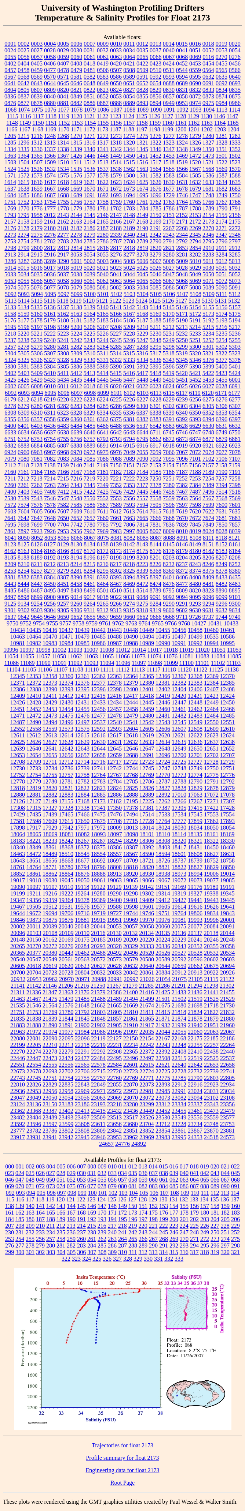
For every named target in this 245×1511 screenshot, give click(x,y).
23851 (130, 1130)
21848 (98, 1019)
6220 (63, 399)
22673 (17, 1071)
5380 (10, 366)
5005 (129, 261)
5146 (182, 307)
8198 (116, 557)
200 (173, 1219)
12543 (163, 722)
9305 (63, 610)
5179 (50, 320)
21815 (163, 1012)
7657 (89, 518)
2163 (76, 221)
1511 (76, 162)
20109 (66, 933)
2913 (10, 254)
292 (173, 1245)
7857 (235, 524)
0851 (89, 96)
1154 (90, 123)
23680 (130, 1124)
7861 (10, 531)
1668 (63, 189)
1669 (76, 189)
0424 (169, 63)
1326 (195, 142)
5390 (116, 366)
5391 (129, 366)
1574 (50, 175)
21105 (195, 979)
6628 (182, 426)
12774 (195, 775)
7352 (116, 485)
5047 (169, 274)
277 (19, 1245)
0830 (169, 90)
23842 (114, 1130)
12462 (195, 709)
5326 (37, 360)
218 (122, 1226)
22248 (179, 1045)
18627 (211, 854)
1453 (169, 156)
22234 (130, 1045)
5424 (235, 373)
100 (92, 1193)
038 (163, 1173)
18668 (66, 860)
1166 (11, 129)
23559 (211, 1117)
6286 (116, 406)
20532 (211, 953)
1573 (37, 175)
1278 (182, 136)
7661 (116, 518)
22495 (114, 1058)
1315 (76, 142)
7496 (208, 492)
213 (71, 1226)
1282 (235, 136)
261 (91, 1239)
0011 (129, 44)
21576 (66, 1005)
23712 (163, 1124)
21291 (178, 986)
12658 (98, 755)
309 (112, 1252)
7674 (208, 518)
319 (215, 1252)
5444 (89, 380)
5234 (208, 333)
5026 (155, 268)
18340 (17, 847)
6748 (208, 432)
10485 (98, 636)
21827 (211, 1012)
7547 (63, 498)
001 (19, 1166)
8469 (129, 584)
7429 (129, 492)
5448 (142, 380)
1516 (142, 162)
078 (102, 1186)
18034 (195, 827)
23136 (33, 1104)
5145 (169, 307)
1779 (76, 208)
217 (112, 1226)
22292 (98, 1051)
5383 (37, 366)
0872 (195, 96)
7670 (182, 518)
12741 (98, 768)
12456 (98, 709)
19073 (195, 880)
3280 (169, 254)
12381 (163, 683)
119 (50, 1199)
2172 (195, 221)
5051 (221, 274)
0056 (23, 57)
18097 (114, 834)
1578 (103, 175)
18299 (130, 841)
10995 (227, 643)
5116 (49, 301)
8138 (103, 544)
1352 (235, 149)
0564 (208, 70)
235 (60, 1232)
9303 (37, 610)
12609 (211, 729)
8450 (50, 584)
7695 (10, 524)
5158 (10, 314)
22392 (163, 1051)
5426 (23, 380)
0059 (63, 57)
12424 (227, 696)
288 (132, 1245)
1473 (208, 156)
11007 (91, 650)
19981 (179, 920)
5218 (10, 333)
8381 (10, 577)
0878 (37, 103)
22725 (163, 1071)
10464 (33, 636)
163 (30, 1212)
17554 (227, 814)
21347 (50, 992)
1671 (103, 189)
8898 (23, 597)
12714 (82, 762)
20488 (98, 953)
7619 (182, 511)
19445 (227, 900)
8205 (195, 557)
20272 (50, 946)
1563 (142, 169)
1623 (116, 182)
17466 (82, 814)
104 (133, 1193)
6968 (63, 452)
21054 (163, 979)
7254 (208, 478)
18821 (163, 867)
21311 (17, 992)
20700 (17, 972)
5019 (76, 268)
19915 (98, 920)
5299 (182, 347)
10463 (17, 636)
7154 (168, 465)
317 (194, 1252)
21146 (50, 986)
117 (30, 1199)
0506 (103, 70)
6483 (63, 426)
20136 (178, 933)
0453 (195, 63)
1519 (182, 162)
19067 (163, 880)
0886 (89, 103)
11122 (200, 669)
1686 (37, 195)
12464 (211, 709)
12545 (179, 722)
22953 (33, 1091)
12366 (163, 676)
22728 (179, 1071)
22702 (66, 1071)
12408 (227, 689)
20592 (179, 959)
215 (91, 1226)
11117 (153, 669)
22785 (179, 1078)
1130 (206, 116)
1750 (235, 195)
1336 (37, 149)
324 (86, 1259)
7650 (63, 518)
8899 (37, 597)
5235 (221, 333)
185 (19, 1219)
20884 (163, 972)
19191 (227, 887)
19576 (82, 907)
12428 (33, 702)
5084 (142, 287)
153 (163, 1206)
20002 (17, 926)
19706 (66, 913)
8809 (182, 590)
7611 (102, 511)
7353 (129, 485)
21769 (50, 1012)
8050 (24, 538)
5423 (221, 373)
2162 (63, 221)
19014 (227, 874)
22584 (114, 1065)
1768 (235, 202)
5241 (63, 340)
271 (194, 1239)
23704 (146, 1124)
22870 (130, 1084)
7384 (195, 485)
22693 (50, 1071)
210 (40, 1226)
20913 (195, 972)
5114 (23, 301)
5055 (23, 281)
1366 (50, 156)
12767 (114, 775)
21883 (17, 1025)
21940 (195, 1025)
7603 (10, 511)
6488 (116, 426)
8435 (235, 577)
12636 (195, 742)
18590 (146, 854)
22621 (163, 1065)
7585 (76, 505)
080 (122, 1186)
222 (163, 1226)
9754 (39, 623)
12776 (227, 775)
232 (30, 1232)
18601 (179, 854)
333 (179, 1259)
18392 (146, 847)
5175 (235, 314)
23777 (17, 1130)
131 (173, 1199)
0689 (182, 83)
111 (205, 1193)
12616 (98, 735)
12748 (179, 768)
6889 (89, 445)
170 (102, 1212)
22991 (179, 1091)
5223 (63, 333)
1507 (37, 162)
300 (19, 1252)
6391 (169, 419)
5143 (142, 307)
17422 (211, 808)
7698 (23, 524)
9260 (76, 604)
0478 (63, 70)
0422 (142, 63)
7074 (208, 452)
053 (81, 1180)
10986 (98, 643)
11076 (170, 656)
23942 (66, 1137)
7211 (10, 478)
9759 (92, 623)
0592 (155, 77)
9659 (116, 617)
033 (112, 1173)
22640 (179, 1065)
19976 (163, 920)
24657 (106, 1144)
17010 (179, 795)
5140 (103, 307)
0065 (142, 57)
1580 (129, 175)
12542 (146, 722)
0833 (208, 90)
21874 (179, 1019)
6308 (10, 412)
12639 (17, 748)
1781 (103, 208)
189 (60, 1219)
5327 (50, 360)
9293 (195, 604)
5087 (182, 287)
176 (163, 1212)
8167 (76, 551)
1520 (195, 162)
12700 (179, 755)
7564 (195, 498)
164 (40, 1212)
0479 (76, 70)
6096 (63, 393)
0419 (103, 63)
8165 (50, 551)
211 (50, 1226)
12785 (130, 781)
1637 (10, 189)
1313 (50, 142)
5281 (63, 347)
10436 (50, 630)
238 (91, 1232)
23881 (227, 1130)
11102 (218, 663)
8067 (90, 538)
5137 (63, 307)
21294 (194, 986)
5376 (208, 360)
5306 (37, 353)
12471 (17, 716)
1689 (76, 195)
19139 (130, 887)
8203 (169, 557)
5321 (208, 353)
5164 (89, 314)
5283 (89, 347)
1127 (167, 116)
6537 (142, 426)
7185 (155, 472)
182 (225, 1212)
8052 (37, 538)
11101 (202, 663)
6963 (37, 452)
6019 (103, 386)
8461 (89, 584)
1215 (23, 136)
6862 (155, 439)
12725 (179, 762)
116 (20, 1199)
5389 (103, 366)
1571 (10, 175)
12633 (146, 742)
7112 (10, 465)
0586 (116, 77)
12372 (33, 683)
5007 (155, 261)
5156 (221, 307)
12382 (179, 683)
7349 (103, 485)
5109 (209, 294)
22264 (227, 1045)
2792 (182, 241)
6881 (235, 439)
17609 (50, 821)
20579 (130, 959)
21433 (179, 992)
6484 (76, 426)
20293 (98, 946)
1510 (63, 162)
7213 (37, 478)
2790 (155, 241)
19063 (114, 880)
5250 (182, 340)
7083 (63, 459)
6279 (23, 406)
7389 (208, 485)
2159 (37, 221)
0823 (103, 90)
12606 (163, 729)
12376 (82, 683)
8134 (89, 544)
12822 (82, 788)
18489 (50, 854)
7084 (76, 459)
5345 (182, 360)
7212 (23, 478)
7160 (10, 472)
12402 (163, 689)
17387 (163, 808)
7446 (155, 492)
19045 (66, 880)
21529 (227, 999)
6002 (10, 386)
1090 (156, 109)
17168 (82, 801)
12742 (114, 768)
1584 (182, 175)
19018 (33, 880)
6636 (37, 432)
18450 (211, 847)
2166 (116, 221)
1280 (208, 136)
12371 (17, 683)
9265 (103, 604)
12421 (195, 696)
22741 (227, 1071)
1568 (208, 169)
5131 (221, 301)
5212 (169, 327)
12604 (130, 729)
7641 (10, 518)
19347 (17, 900)
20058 (146, 926)
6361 (89, 419)
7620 (195, 511)
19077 (211, 880)
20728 (66, 972)
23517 (130, 1117)
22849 (98, 1084)
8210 (23, 564)
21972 (33, 1032)
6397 (235, 419)
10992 (195, 643)
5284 (103, 347)
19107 (50, 887)
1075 (37, 109)
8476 (169, 584)
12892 (163, 795)
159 (225, 1206)
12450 (227, 702)
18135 (194, 834)
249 (204, 1232)
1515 (129, 162)
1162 (194, 123)
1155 (103, 123)
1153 (77, 123)
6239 (182, 399)
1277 (169, 136)
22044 (163, 1032)
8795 (169, 590)
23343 (211, 1104)
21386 (114, 992)
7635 (235, 511)
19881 (82, 920)
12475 (66, 716)
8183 (221, 551)
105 (143, 1193)
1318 (116, 142)
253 (9, 1239)
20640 (146, 966)
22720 (114, 1071)
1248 (50, 136)
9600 (169, 610)
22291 (82, 1051)
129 (153, 1199)
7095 (169, 459)
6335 (116, 412)
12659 (114, 755)
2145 (89, 215)
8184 (235, 551)
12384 (211, 683)
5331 (103, 360)
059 (143, 1180)
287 (122, 1245)
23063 (98, 1098)
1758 (103, 202)
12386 (17, 689)
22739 (211, 1071)
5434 (63, 380)
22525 (211, 1058)
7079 (10, 459)
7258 (235, 478)
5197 (37, 327)
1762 (155, 202)
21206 (65, 986)
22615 (146, 1065)
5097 (63, 294)
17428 (227, 808)
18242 (66, 841)
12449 (211, 702)
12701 (195, 755)
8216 (103, 564)
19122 (98, 887)
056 (112, 1180)
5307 (50, 353)
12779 (33, 781)
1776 (37, 208)
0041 (182, 50)
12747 (163, 768)
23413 (82, 1111)
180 (204, 1212)
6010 (50, 386)
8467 (116, 584)
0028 (50, 50)
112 (215, 1193)
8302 (116, 571)
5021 (103, 268)
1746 (182, 195)
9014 (76, 597)
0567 (10, 77)
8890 (221, 590)
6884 (37, 445)
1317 (103, 142)
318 (204, 1252)
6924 (10, 452)
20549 (50, 959)
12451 (17, 709)
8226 (155, 564)
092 (10, 1193)
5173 (208, 314)
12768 (130, 775)
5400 (221, 366)
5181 (76, 320)
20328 (114, 946)
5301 (208, 347)
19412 (163, 900)
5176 (10, 320)
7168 (89, 472)
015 (163, 1166)
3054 (89, 254)
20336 (163, 946)
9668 (169, 617)
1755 (63, 202)
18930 (146, 874)
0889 (129, 103)
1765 (195, 202)
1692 (103, 195)
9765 (158, 623)
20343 (179, 946)
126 (122, 1199)
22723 (130, 1071)
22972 (114, 1091)
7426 (116, 492)
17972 (98, 827)
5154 (195, 307)
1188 (128, 129)
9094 (182, 597)
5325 (23, 360)
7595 (155, 505)
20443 (66, 953)
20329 (130, 946)
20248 (227, 939)
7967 (89, 531)
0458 (23, 70)
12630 (98, 742)
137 (235, 1199)
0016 (195, 44)
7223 (142, 478)
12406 (195, 689)
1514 (116, 162)
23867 (195, 1130)
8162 (10, 551)
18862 (50, 874)
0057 (37, 57)
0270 (221, 57)
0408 (76, 63)
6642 (116, 432)
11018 (170, 650)
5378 (235, 360)
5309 (76, 353)
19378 (82, 900)
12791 (211, 781)
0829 (155, 90)
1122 (102, 116)
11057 (43, 656)
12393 (66, 689)
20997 (131, 979)
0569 (37, 77)
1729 (169, 195)
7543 (37, 498)
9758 (78, 623)
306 (81, 1252)
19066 (146, 880)
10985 (82, 643)
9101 (235, 597)
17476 (114, 814)
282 (71, 1245)
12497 (82, 722)
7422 (89, 492)
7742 (76, 524)
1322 (155, 142)
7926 (50, 531)
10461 (227, 630)
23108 (227, 1098)
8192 (50, 557)
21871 (163, 1019)
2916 (50, 254)
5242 (76, 340)
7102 (208, 459)
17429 (17, 814)
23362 (17, 1111)
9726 (195, 617)
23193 (98, 1104)
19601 (146, 907)
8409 (208, 577)
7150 (115, 465)
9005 (63, 597)
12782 (82, 781)
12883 (66, 795)
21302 (227, 986)
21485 (82, 999)
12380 (146, 683)
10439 (82, 630)
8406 (182, 577)
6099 (103, 393)
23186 (82, 1104)
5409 (37, 373)
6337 (142, 412)
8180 (195, 551)
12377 (98, 683)
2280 (103, 235)
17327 (50, 808)
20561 (66, 959)
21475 (50, 999)
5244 (103, 340)
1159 (155, 123)
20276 (66, 946)
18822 (179, 867)
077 (91, 1186)
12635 (179, 742)
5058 (63, 281)
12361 (82, 676)
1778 (63, 208)
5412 (76, 373)
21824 (195, 1012)
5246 (129, 340)
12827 (163, 788)
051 (60, 1180)
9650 (63, 617)
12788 (179, 781)
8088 (169, 538)
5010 (195, 261)
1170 (63, 129)
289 (143, 1245)
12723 (146, 762)
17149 (50, 801)
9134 (23, 604)
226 (204, 1226)
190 (71, 1219)
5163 (76, 314)
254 (19, 1239)
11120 (185, 669)
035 (132, 1173)
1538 (116, 169)
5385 (63, 366)
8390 (76, 577)
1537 (103, 169)
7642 (23, 518)
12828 (179, 788)
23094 (195, 1098)
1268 (63, 136)
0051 (195, 50)
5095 (50, 294)
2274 (23, 235)
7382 (182, 485)
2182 (76, 228)
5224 (76, 333)
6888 (76, 445)
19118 (82, 887)
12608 (195, 729)
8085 (143, 538)
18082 (82, 834)
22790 (195, 1078)
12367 (179, 676)
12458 (130, 709)
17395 (179, 808)
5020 (89, 268)
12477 (98, 716)
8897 (10, 597)
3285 (235, 254)
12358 (50, 676)
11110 (92, 669)
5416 (129, 373)
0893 (142, 103)
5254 (221, 340)
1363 (10, 156)
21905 (114, 1025)
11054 (11, 656)
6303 (182, 406)
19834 (211, 913)
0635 (221, 77)
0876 (10, 103)
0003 (37, 44)
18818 (130, 867)
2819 (142, 248)
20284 (82, 946)
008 (91, 1166)
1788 (195, 208)
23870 (211, 1130)
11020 (202, 650)
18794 (82, 867)
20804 (82, 972)
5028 (182, 268)
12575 (82, 729)
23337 (195, 1104)
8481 (208, 584)
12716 (98, 762)
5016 (37, 268)
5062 (103, 281)
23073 (163, 1098)
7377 (142, 485)
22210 (50, 1045)
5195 (10, 327)
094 (30, 1193)
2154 (208, 215)
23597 (50, 1124)
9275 (142, 604)
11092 (75, 663)
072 (40, 1186)
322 (66, 1259)
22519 (195, 1058)
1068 (11, 109)
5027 (169, 268)
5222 (50, 333)
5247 (142, 340)
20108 (50, 933)
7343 (76, 485)
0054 (235, 50)
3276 (116, 254)
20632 (130, 966)
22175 (195, 1038)
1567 (195, 169)
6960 (23, 452)
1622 (103, 182)
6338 (155, 412)
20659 (179, 966)
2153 (195, 215)
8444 (23, 584)
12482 (179, 716)
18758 (227, 860)
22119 (98, 1038)
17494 (130, 814)
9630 (195, 610)
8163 (23, 551)
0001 (10, 44)
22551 (17, 1065)
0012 (142, 44)
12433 (98, 702)
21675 (163, 1005)
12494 (50, 722)
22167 (163, 1038)
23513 (114, 1117)
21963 (17, 1032)
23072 (146, 1098)
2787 (116, 241)
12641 (50, 748)
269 (173, 1239)
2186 (89, 228)
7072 (195, 452)
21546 (33, 1005)
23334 (179, 1104)
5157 (235, 307)
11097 (139, 663)
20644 (163, 966)
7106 (221, 459)
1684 (10, 195)
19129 (114, 887)
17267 (195, 801)
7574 (23, 505)
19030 (50, 880)
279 (40, 1245)
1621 (89, 182)
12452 (33, 709)
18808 (114, 867)
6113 (155, 393)
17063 (195, 795)
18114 (179, 834)
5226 (103, 333)
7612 (116, 511)
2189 (129, 228)
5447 (129, 380)
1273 (116, 136)
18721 (146, 860)
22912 (179, 1084)
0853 (116, 96)
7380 (169, 485)
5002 (89, 261)
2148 (129, 215)
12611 (17, 735)
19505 (33, 907)
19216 (50, 893)
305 (71, 1252)
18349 (33, 847)
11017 (154, 650)
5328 (63, 360)
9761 (105, 623)
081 (132, 1186)
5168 (142, 314)
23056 (82, 1098)
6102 (129, 393)
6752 (23, 439)
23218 (114, 1104)
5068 (182, 281)
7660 (103, 518)
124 (101, 1199)
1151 (51, 123)
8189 (37, 557)
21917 (146, 1025)
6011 (63, 386)
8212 (50, 564)
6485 (89, 426)
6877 (208, 439)
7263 (50, 485)
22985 (163, 1091)
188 (50, 1219)
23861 (179, 1130)
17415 (195, 808)
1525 (23, 169)
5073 (235, 281)
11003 (75, 650)
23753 (227, 1124)
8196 (89, 557)
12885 (98, 795)
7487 (195, 492)
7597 (182, 505)
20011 (33, 926)
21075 (179, 979)
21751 (17, 1012)
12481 (163, 716)
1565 (169, 169)
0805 (23, 90)
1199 (167, 129)
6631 (221, 426)
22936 (17, 1091)
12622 (195, 735)
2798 (10, 248)
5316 (142, 353)
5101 (103, 294)
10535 (211, 636)
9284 (155, 604)
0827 (129, 90)
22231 (114, 1045)
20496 (130, 953)
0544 (182, 70)
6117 (181, 393)
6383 (155, 419)
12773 (179, 775)
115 (10, 1199)
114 (235, 1193)
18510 (66, 854)
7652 (76, 518)
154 (173, 1206)
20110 (82, 933)
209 (30, 1226)
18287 (98, 841)
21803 (98, 1012)
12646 (130, 748)
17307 (227, 801)
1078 (77, 109)
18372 (82, 847)
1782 (116, 208)
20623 (82, 966)
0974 (195, 103)
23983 (163, 1137)
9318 (142, 610)
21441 (211, 992)
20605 (17, 966)
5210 (142, 327)
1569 (221, 169)
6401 (23, 426)
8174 (129, 551)
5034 (23, 274)
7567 (208, 498)
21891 (66, 1025)
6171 (221, 393)
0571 (63, 77)
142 (50, 1206)
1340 (89, 149)
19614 (179, 907)
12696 (163, 755)
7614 (142, 511)
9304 (50, 610)
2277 (63, 235)
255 (30, 1239)
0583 (103, 77)
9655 (89, 617)
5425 (10, 380)
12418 (146, 696)
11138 (231, 669)
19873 (33, 920)
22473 (50, 1058)
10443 (114, 630)
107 (164, 1193)
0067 (169, 57)
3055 (103, 254)
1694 (129, 195)
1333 (235, 142)
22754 (66, 1078)
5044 (129, 274)
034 (122, 1173)
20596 (195, 959)
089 (215, 1186)
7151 (129, 465)
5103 (129, 294)
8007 (155, 531)
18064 (18, 834)
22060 (195, 1032)
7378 (155, 485)
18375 (98, 847)
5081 (103, 287)
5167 (129, 314)
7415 (76, 492)
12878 (211, 788)
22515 (179, 1058)
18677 (82, 860)
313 (153, 1252)
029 (71, 1173)
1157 (129, 123)
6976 (116, 452)
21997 (130, 1032)
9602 (182, 610)
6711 (155, 432)
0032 (103, 50)
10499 (195, 636)
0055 (10, 57)
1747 (195, 195)
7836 (169, 524)
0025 (23, 50)
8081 (116, 538)
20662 (195, 966)
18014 (146, 827)
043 (215, 1173)
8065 (63, 538)
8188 (23, 557)
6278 (10, 406)
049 (40, 1180)
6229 (169, 399)
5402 (10, 373)
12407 (211, 689)
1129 (193, 116)
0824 (116, 90)
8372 (182, 571)
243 (143, 1232)
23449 (146, 1111)
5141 (116, 307)
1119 (63, 116)
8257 (37, 571)
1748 (208, 195)
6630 (208, 426)
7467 (182, 492)
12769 (146, 775)
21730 (227, 1005)
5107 (182, 294)
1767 (221, 202)
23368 (33, 1111)
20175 (82, 939)
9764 (144, 623)
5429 (37, 380)
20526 (163, 953)
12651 (211, 748)
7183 (129, 472)
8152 (221, 544)
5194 (235, 320)
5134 (23, 307)
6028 (221, 386)
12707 (227, 755)
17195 (130, 801)
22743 (17, 1078)
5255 (235, 340)
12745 (146, 768)
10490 (130, 636)
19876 (66, 920)
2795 (208, 241)
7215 (63, 478)
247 (184, 1232)
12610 (227, 729)
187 (40, 1219)
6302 (169, 406)
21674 (146, 1005)
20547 (33, 959)
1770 (23, 208)
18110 (163, 834)
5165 (103, 314)
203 (204, 1219)
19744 (130, 913)
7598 (195, 505)
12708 (17, 762)
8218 (129, 564)
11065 (106, 656)
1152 (64, 123)
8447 (37, 584)
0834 (221, 90)
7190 (221, 472)
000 (9, 1166)
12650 (195, 748)
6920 (195, 445)
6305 (208, 406)
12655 (50, 755)
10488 (114, 636)
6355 (10, 419)
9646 (50, 617)
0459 (37, 70)
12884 (82, 795)
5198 (50, 327)
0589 (129, 77)
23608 (82, 1124)
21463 (17, 999)
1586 (208, 175)
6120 (208, 393)
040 (184, 1173)
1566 (182, 169)
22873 (146, 1084)
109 (184, 1193)
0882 (76, 103)
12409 (17, 696)
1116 (25, 116)
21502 (179, 999)
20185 (98, 939)
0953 (182, 103)
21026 (147, 979)
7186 (169, 472)
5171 (182, 314)
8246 (208, 564)
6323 (63, 412)
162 (19, 1212)
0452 (182, 63)
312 (143, 1252)
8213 (63, 564)
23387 (50, 1111)
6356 (23, 419)
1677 (169, 189)
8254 (23, 571)
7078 (235, 452)
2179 (37, 228)
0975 (208, 103)
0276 (235, 57)
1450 (129, 156)
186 (30, 1219)
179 (194, 1212)
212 (60, 1226)
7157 (208, 465)
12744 (130, 768)
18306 (146, 841)
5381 (23, 366)
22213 (66, 1045)
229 (235, 1226)
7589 (116, 505)
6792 (103, 439)
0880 (50, 103)
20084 (211, 926)
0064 (129, 57)
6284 (89, 406)
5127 (181, 301)
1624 (129, 182)
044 (225, 1173)
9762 (118, 623)
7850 (221, 524)
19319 (179, 893)
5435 (76, 380)
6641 (103, 432)
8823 (208, 590)
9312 (103, 610)
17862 (211, 821)
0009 (103, 44)
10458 (195, 630)
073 (50, 1186)
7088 (116, 459)
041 (194, 1173)
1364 (23, 156)
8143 (142, 544)
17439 (50, 814)
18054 (227, 827)
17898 (17, 827)
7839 (182, 524)
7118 (23, 465)
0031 (89, 50)
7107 (235, 459)
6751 (10, 439)
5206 (89, 327)
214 (81, 1226)
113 (224, 1193)
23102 (211, 1098)
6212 (23, 399)
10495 (163, 636)
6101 (116, 393)
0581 (76, 77)
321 (235, 1252)
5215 (208, 327)
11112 (122, 669)
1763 (169, 202)
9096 (208, 597)
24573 (227, 1137)
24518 (211, 1137)
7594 (142, 505)
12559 (50, 729)
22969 (82, 1091)
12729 (227, 762)
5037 (63, 274)
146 (91, 1206)
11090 (43, 663)
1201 (194, 129)
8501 (103, 590)
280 (50, 1245)
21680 (179, 1005)
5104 (143, 294)
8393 (116, 577)
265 (132, 1239)
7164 (37, 472)
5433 (50, 380)
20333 (146, 946)
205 (225, 1219)
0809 (50, 90)
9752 (26, 623)
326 (107, 1259)
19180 (211, 887)
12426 (17, 702)
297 (225, 1245)
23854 (163, 1130)
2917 (63, 254)
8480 (195, 584)
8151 (208, 544)
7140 (76, 465)
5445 (103, 380)
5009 (182, 261)
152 (153, 1206)
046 (9, 1180)
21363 (66, 992)
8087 (156, 538)
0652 (142, 83)
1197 (141, 129)
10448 (130, 630)
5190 (182, 320)
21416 (146, 992)
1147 (232, 116)
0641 (10, 83)
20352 (195, 946)
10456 (179, 630)
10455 (163, 630)
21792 (82, 1012)
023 (9, 1173)
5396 (169, 366)
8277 (50, 571)
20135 (162, 933)
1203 (220, 129)
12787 (163, 781)
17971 (82, 827)
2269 (195, 228)
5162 (63, 314)
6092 (11, 393)
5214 (195, 327)
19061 (98, 880)
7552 (103, 498)
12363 (114, 676)
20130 (114, 933)
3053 (76, 254)
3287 (23, 261)
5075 (23, 287)
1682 (221, 189)
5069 (195, 281)
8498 (76, 590)
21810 (130, 1012)
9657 (103, 617)
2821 (169, 248)
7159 (234, 465)
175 (153, 1212)
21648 (82, 1005)
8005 (142, 531)
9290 (169, 604)
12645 (114, 748)
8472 (142, 584)
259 (71, 1239)
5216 (221, 327)
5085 (155, 287)
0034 (129, 50)
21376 (82, 992)
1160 (167, 123)
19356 (33, 900)
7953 (63, 531)
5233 (195, 333)
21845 (82, 1019)
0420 (116, 63)
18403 (163, 847)
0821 (76, 90)
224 (184, 1226)
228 (225, 1226)
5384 (50, 366)
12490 (33, 722)
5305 (23, 353)
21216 (81, 986)
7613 (129, 511)
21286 (162, 986)
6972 (89, 452)
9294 (208, 604)
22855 (114, 1084)
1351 (221, 149)
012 (132, 1166)
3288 (37, 261)
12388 (33, 689)
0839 (37, 96)
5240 (50, 340)
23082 (179, 1098)
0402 (10, 63)
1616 (37, 182)
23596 (33, 1124)
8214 (76, 564)
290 (153, 1245)
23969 (146, 1137)
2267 (169, 228)
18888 (98, 874)
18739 (195, 860)
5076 (37, 287)
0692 (221, 83)
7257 (221, 478)
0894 (155, 103)
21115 (211, 979)
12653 (17, 755)
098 (71, 1193)
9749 (235, 617)
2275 (37, 235)
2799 (23, 248)
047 (19, 1180)
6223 (89, 399)
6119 (194, 393)
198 (153, 1219)
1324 (182, 142)
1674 (142, 189)
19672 (33, 913)
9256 (50, 604)
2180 (50, 228)
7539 (23, 498)
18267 (82, 841)
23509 (98, 1117)
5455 (221, 380)
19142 (146, 887)
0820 (63, 90)
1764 (182, 202)
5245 (116, 340)
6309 (23, 412)
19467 (17, 907)
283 (81, 1245)
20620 (66, 966)
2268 (182, 228)
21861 (130, 1019)
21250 (98, 986)
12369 (211, 676)
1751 (10, 202)
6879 (221, 439)
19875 (50, 920)
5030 (208, 268)
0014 (169, 44)
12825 (130, 788)
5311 (102, 353)
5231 (169, 333)
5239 (37, 340)
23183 (66, 1104)
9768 (184, 623)
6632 (235, 426)
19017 (17, 880)
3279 (155, 254)
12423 (211, 696)
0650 (116, 83)
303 (50, 1252)
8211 (36, 564)
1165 (232, 123)
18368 (66, 847)
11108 (76, 669)
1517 (155, 162)
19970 (146, 920)
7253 (195, 478)
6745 (169, 432)
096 (51, 1193)
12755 (50, 775)
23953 (114, 1137)
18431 (195, 847)
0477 (50, 70)
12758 (82, 775)
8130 (76, 544)
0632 (208, 77)
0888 (116, 103)
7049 (129, 452)
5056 (37, 281)
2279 (89, 235)
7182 (116, 472)
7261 (23, 485)
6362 (103, 419)
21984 (82, 1032)
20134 (146, 933)
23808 (82, 1130)
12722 (130, 762)
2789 (142, 241)
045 (235, 1173)
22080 (17, 1038)
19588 (114, 907)
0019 (221, 44)
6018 (89, 386)
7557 (142, 498)
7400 (10, 492)
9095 (195, 597)
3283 (208, 254)
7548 (76, 498)
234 (50, 1232)
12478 (114, 716)
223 (173, 1226)
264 (122, 1239)
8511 (129, 590)
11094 (107, 663)
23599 (66, 1124)
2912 (235, 248)
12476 (82, 716)
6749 (221, 432)
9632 (221, 610)
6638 (63, 432)
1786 (169, 208)
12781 (66, 781)
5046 (155, 274)
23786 (50, 1130)
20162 (50, 939)
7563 (182, 498)
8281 (76, 571)
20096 (18, 933)
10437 (66, 630)
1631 (182, 182)
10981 (17, 643)
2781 (37, 241)
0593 (169, 77)
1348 (182, 149)
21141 (18, 986)
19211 (33, 893)
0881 (63, 103)
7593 (129, 505)
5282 (76, 347)
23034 (227, 1091)
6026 (195, 386)
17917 (33, 827)
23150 (50, 1104)
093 (20, 1193)
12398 (114, 689)
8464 (103, 584)
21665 (114, 1005)
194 (112, 1219)
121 (70, 1199)
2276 (50, 235)
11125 (216, 669)
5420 (182, 373)
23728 (179, 1124)
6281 (50, 406)
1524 (10, 169)
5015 (23, 268)
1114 (234, 109)
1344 (129, 149)
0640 (235, 77)
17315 (33, 808)
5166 (116, 314)
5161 (50, 314)
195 (122, 1219)
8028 (221, 531)
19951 (114, 920)
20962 (50, 979)
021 (225, 1166)
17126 (17, 801)
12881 (33, 795)
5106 (169, 294)
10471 (66, 636)
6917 (155, 445)
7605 (37, 511)
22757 (98, 1078)
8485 (10, 590)
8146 (182, 544)
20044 (98, 926)
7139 (63, 465)
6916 (142, 445)
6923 (235, 445)
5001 (76, 261)
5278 (23, 347)
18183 (17, 841)
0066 (155, 57)
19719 (98, 913)
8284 (89, 571)
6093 (24, 393)
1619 (76, 182)
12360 (66, 676)
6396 (221, 419)
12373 (50, 683)
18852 (17, 874)
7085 (89, 459)
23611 (98, 1124)
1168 (37, 129)
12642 (66, 748)
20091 (227, 926)
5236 (235, 333)
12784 (114, 781)
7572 (10, 505)
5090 (221, 287)
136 (224, 1199)
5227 (116, 333)
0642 (23, 83)
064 (194, 1180)
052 (71, 1180)
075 (71, 1186)
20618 (33, 966)
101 (102, 1193)
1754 (50, 202)
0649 (103, 83)
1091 (169, 109)
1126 (154, 116)
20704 (33, 972)
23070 (130, 1098)
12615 (82, 735)
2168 (142, 221)
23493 (66, 1117)
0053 (221, 50)
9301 (10, 610)
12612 (33, 735)
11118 (169, 669)
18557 (114, 854)
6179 (10, 399)
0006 (76, 44)
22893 (163, 1084)
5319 (182, 353)
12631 (114, 742)
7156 (195, 465)
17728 (146, 821)
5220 (23, 333)
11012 (123, 650)
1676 (155, 189)
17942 (66, 827)
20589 (163, 959)
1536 (89, 169)
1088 (129, 109)
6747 (195, 432)
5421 (195, 373)
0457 (10, 70)
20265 (17, 946)
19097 (34, 887)
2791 (169, 241)
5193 (221, 320)
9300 (235, 604)
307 (91, 1252)
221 (153, 1226)
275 (235, 1239)
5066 (155, 281)
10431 (215, 623)
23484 (33, 1117)
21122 (227, 979)
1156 (116, 123)
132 (183, 1199)
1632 (195, 182)
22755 (82, 1078)
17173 (98, 801)
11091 (59, 663)
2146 (103, 215)
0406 (50, 63)
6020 (116, 386)
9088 (142, 597)
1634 (221, 182)
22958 (66, 1091)
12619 (146, 735)
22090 (50, 1038)
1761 (142, 202)
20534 (227, 953)
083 (153, 1186)
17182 (114, 801)
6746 (182, 432)
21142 (33, 986)
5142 (129, 307)
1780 (89, 208)
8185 (10, 557)
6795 (142, 439)
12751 (227, 768)
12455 (82, 709)
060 (153, 1180)
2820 (155, 248)
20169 (66, 939)
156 (194, 1206)
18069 (50, 834)
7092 (155, 459)
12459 (146, 709)
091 (235, 1186)
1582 (155, 175)
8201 (155, 557)
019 (204, 1166)
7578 (50, 505)
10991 (179, 643)
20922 (211, 972)
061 (163, 1180)
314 (163, 1252)
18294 (114, 841)
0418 (89, 63)
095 (41, 1193)
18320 (179, 841)
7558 (155, 498)
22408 (179, 1051)
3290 (63, 261)
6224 (103, 399)
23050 (50, 1098)
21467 (33, 999)
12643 (82, 748)
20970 (66, 979)
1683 (235, 189)
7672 (195, 518)
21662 (98, 1005)
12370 (227, 676)
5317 (155, 353)
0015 (182, 44)
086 (184, 1186)
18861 (33, 874)
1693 (116, 195)
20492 (114, 953)
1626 (155, 182)
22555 (50, 1065)
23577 (227, 1117)
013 (143, 1166)
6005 (23, 386)
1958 (37, 215)
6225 (116, 399)
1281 (221, 136)
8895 (235, 590)
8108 (195, 538)
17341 (98, 808)
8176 (155, 551)
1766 (208, 202)
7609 (76, 511)
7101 (195, 459)
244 (153, 1232)
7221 (116, 478)
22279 (66, 1051)
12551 (227, 722)
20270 (33, 946)
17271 (211, 801)
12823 (98, 788)
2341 (142, 235)
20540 (17, 959)
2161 (50, 221)
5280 (50, 347)
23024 (195, 1091)
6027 (208, 386)
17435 (33, 814)
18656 (50, 860)
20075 (179, 926)
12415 (98, 696)
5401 (235, 366)
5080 (89, 287)
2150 (155, 215)
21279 (130, 986)
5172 (195, 314)
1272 (103, 136)
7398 (235, 485)
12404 (179, 689)
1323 (169, 142)
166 (60, 1212)
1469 (182, 156)
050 (50, 1180)
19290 (114, 893)
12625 (17, 742)
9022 (116, 597)
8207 (221, 557)
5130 (207, 301)
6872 (169, 439)
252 (235, 1232)
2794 (195, 241)
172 (122, 1212)
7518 (235, 492)
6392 (182, 419)
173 (132, 1212)
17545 (195, 814)
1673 (129, 189)
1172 (89, 129)
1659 (37, 189)
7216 (76, 478)
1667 (50, 189)
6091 (235, 386)
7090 (142, 459)
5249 (169, 340)
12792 (227, 781)
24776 (122, 1144)
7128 (36, 465)
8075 (103, 538)
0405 (37, 63)
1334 (10, 149)
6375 (116, 419)
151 (143, 1206)
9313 (116, 610)
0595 (195, 77)
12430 (66, 702)
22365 (130, 1051)
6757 (89, 439)
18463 (17, 854)
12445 (146, 702)
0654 (155, 83)
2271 (221, 228)
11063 (90, 656)
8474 (155, 584)
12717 (114, 762)
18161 (211, 834)
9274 (129, 604)
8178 (169, 551)
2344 (182, 235)
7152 (142, 465)
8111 (208, 538)
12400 (130, 689)
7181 (103, 472)
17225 (146, 801)
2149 (142, 215)
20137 (194, 933)
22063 (211, 1032)
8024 (208, 531)
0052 (208, 50)
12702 (211, 755)
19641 (227, 907)
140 (30, 1206)
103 (123, 1193)
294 (194, 1245)
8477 (182, 584)
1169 (50, 129)
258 (60, 1239)
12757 (66, 775)
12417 (130, 696)
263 (112, 1239)
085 (173, 1186)
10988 (130, 643)
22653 (211, 1065)
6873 (182, 439)
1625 (142, 182)
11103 (234, 663)
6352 (208, 412)
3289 (50, 261)
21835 (17, 1019)
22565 (82, 1065)
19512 (50, 907)
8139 (116, 544)
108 (174, 1193)
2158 (23, 221)
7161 (23, 472)
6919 (182, 445)
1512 (89, 162)
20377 (33, 953)
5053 (10, 281)
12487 (17, 722)
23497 (82, 1117)
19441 (195, 900)
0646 (76, 83)
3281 (182, 254)
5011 (208, 261)
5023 (116, 268)
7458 (169, 492)
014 (153, 1166)
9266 (116, 604)
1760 (129, 202)
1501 (221, 156)
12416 (114, 696)
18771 (50, 867)
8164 (37, 551)
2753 (10, 241)
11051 (218, 650)
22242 (146, 1045)
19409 (146, 900)
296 (215, 1245)
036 (143, 1173)
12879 (227, 788)
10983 (50, 643)
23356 (227, 1104)
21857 (114, 1019)
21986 (98, 1032)
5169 (155, 314)
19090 (18, 887)
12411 (50, 696)
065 (204, 1180)
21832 (227, 1012)
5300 (195, 347)
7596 (169, 505)
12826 (146, 788)
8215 (89, 564)
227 (215, 1226)
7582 (63, 505)
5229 (142, 333)
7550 (89, 498)
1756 (76, 202)
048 (30, 1180)
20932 (18, 979)
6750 (235, 432)
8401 (169, 577)
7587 (103, 505)
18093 (98, 834)
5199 (63, 327)
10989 (146, 643)
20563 (82, 959)
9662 (142, 617)
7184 (142, 472)
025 (30, 1173)
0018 (208, 44)
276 (9, 1245)
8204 (182, 557)
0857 (169, 96)
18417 (179, 847)
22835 (66, 1084)
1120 (76, 116)
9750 (12, 623)
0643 (37, 83)
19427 (179, 900)
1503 (10, 162)
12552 (17, 729)
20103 (34, 933)
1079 (90, 109)
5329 (76, 360)
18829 (211, 867)
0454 (208, 63)
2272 (235, 228)
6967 (50, 452)
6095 (50, 393)
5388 (89, 366)
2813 (63, 248)
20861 (146, 972)
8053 (50, 538)
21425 (163, 992)
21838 (33, 1019)
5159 (23, 314)
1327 (208, 142)
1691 (89, 195)
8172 (103, 551)
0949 (169, 103)
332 (168, 1259)
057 (122, 1180)
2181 (63, 228)
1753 (37, 202)
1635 (235, 182)
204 (215, 1219)
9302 (23, 610)
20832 (98, 972)
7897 (23, 531)
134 (204, 1199)
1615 (23, 182)
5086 (169, 287)
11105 (29, 669)
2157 (10, 221)
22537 (227, 1058)
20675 (211, 966)
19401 (130, 900)
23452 (163, 1111)
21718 (211, 1005)
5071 (208, 281)
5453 (208, 380)
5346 (195, 360)
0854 (129, 96)
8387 (63, 577)
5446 (116, 380)
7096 (182, 459)
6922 (221, 445)
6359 (63, 419)
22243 (163, 1045)
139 (19, 1206)
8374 (195, 571)
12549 (195, 722)
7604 (23, 511)
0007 (89, 44)
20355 (211, 946)
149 (122, 1206)
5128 (194, 301)
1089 (143, 109)
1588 (235, 175)
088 (204, 1186)
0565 (221, 70)
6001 (235, 380)
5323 (235, 353)
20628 (114, 966)
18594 (163, 854)
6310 (37, 412)
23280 (130, 1104)
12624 (227, 735)
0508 (129, 70)
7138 (49, 465)
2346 (208, 235)
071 (30, 1186)
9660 (129, 617)
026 (40, 1173)
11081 (186, 656)
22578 (98, 1065)
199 (163, 1219)
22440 (227, 1051)
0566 (235, 70)
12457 (114, 709)
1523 (235, 162)
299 (9, 1252)
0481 (89, 70)
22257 (211, 1045)
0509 (142, 70)
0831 (182, 90)
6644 (142, 432)
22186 (227, 1038)
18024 (163, 827)
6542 (155, 426)
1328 (221, 142)
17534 (179, 814)
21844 (66, 1019)
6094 (37, 393)
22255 (195, 1045)
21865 (146, 1019)
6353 (221, 412)
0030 (76, 50)
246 (173, 1232)
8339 (142, 571)
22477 (82, 1058)
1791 (235, 208)
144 (71, 1206)
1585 (195, 175)
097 (61, 1193)
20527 (179, 953)
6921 (208, 445)
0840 (50, 96)
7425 (103, 492)
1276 (155, 136)
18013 (130, 827)
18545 (82, 854)
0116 (208, 57)
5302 (221, 347)
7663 (129, 518)
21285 (146, 986)
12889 (146, 795)
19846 (17, 920)
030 (81, 1173)
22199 (17, 1045)
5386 (76, 366)
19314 (163, 893)
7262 (37, 485)
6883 (23, 445)
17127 (33, 801)
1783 (129, 208)
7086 (103, 459)
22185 (211, 1038)
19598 (130, 907)
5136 (50, 307)
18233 (50, 841)
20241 (195, 939)
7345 (89, 485)
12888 (130, 795)
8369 (169, 571)
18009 (114, 827)
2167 (129, 221)
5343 (169, 360)
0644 (50, 83)
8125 (23, 544)
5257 (10, 347)
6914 (116, 445)
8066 (77, 538)
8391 (89, 577)
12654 (33, 755)
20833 (114, 972)
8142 (129, 544)
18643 (17, 860)
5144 (155, 307)
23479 (227, 1111)
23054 (66, 1098)
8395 (142, 577)
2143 (63, 215)
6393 (195, 419)
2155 (221, 215)
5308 (63, 353)
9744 (221, 617)
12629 (82, 742)
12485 (227, 716)
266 (143, 1239)
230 (9, 1232)
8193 (63, 557)
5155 (208, 307)
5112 (234, 294)
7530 (10, 498)
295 (204, 1245)
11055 (27, 656)
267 (153, 1239)
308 (102, 1252)
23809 (98, 1130)
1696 (155, 195)
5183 (103, 320)
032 (102, 1173)
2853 (182, 248)
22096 (82, 1038)
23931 (33, 1137)
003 (40, 1166)
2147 (116, 215)
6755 (63, 439)
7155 (181, 465)
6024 (169, 386)
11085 (234, 656)
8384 (50, 577)
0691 (208, 83)
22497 (146, 1058)
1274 (129, 136)
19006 (211, 874)
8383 (37, 577)
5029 (195, 268)
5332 (116, 360)
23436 (130, 1111)
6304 (195, 406)
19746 (146, 913)
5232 (182, 333)
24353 (195, 1137)
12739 (82, 768)
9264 (89, 604)
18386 (114, 847)
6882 (10, 445)
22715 (98, 1071)
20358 (227, 946)
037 (153, 1173)
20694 (227, 966)
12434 (114, 702)
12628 (66, 742)
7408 (50, 492)
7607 (63, 511)
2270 (208, 228)
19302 (146, 893)
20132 (130, 933)
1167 (24, 129)
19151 (162, 887)
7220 (103, 478)
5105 (156, 294)
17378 (130, 808)
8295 (103, 571)
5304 (10, 353)
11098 (154, 663)
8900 (50, 597)
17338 (82, 808)
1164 (220, 123)
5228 (129, 333)
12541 (130, 722)
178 (184, 1212)
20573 (114, 959)
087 (194, 1186)
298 (235, 1245)
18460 (227, 847)
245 (163, 1232)
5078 (63, 287)
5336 (155, 360)
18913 (114, 874)
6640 (89, 432)
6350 (195, 412)
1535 (76, 169)
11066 (122, 656)
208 (19, 1226)
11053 (234, 650)
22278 (50, 1051)
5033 (10, 274)
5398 (195, 366)
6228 (155, 399)
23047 (17, 1098)
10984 (66, 643)
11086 (11, 663)
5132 (234, 301)
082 (143, 1186)
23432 (114, 1111)
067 (225, 1180)
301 (30, 1252)
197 (143, 1219)
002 (30, 1166)
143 (60, 1206)
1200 (180, 129)
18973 (179, 874)
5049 (195, 274)
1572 (23, 175)
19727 (114, 913)
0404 (23, 63)
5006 (142, 261)
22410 (195, 1051)
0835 (235, 90)
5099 (77, 294)
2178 (23, 228)
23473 (211, 1111)
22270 (17, 1051)
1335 (23, 149)
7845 (195, 524)
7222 (129, 478)
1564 (155, 169)
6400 (10, 426)
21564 (50, 1005)
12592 (98, 729)
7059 (155, 452)
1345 (142, 149)
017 (184, 1166)
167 (71, 1212)
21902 (98, 1025)
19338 (211, 893)
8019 (195, 531)
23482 (17, 1117)
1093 (195, 109)
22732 (195, 1071)
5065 (142, 281)
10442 (98, 630)
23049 (33, 1098)
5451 (182, 380)
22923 (211, 1084)
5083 (129, 287)
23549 (179, 1117)
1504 (23, 162)
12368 (195, 676)
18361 (50, 847)
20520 (146, 953)
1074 (24, 109)
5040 (103, 274)
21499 (146, 999)
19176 (194, 887)
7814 (142, 524)
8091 (182, 538)
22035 (146, 1032)
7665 (142, 518)
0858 (182, 96)
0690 (195, 83)
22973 (130, 1091)
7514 (221, 492)
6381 (129, 419)
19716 (82, 913)
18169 (227, 834)
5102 (116, 294)
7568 (221, 498)
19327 (195, 893)
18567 (130, 854)
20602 (211, 959)
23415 (98, 1111)
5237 (10, 340)
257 (50, 1239)
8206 (208, 557)
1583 (169, 175)
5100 (90, 294)
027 (50, 1173)
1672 (116, 189)
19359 (50, 900)
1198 (154, 129)
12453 (50, 709)
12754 (33, 775)
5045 (142, 274)
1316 (89, 142)
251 (225, 1232)
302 (40, 1252)
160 (235, 1206)
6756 (76, 439)
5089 (208, 287)
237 (81, 1232)
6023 (155, 386)
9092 (169, 597)
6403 (37, 426)
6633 (10, 432)
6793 (116, 439)
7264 (63, 485)
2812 (50, 248)
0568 (23, 77)
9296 (221, 604)
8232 (169, 564)
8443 (10, 584)
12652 (227, 748)
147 (102, 1206)
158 (215, 1206)
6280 (37, 406)
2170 (169, 221)
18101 (147, 834)
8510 (116, 590)
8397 (155, 577)
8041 (11, 538)
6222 (76, 399)
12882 (50, 795)
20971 (82, 979)
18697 (114, 860)
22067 (227, 1032)
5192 (208, 320)
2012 (50, 215)
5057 (50, 281)
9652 (76, 617)
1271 (89, 136)
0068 (182, 57)
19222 (66, 893)
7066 (169, 452)
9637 (10, 617)
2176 (10, 228)
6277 (235, 399)
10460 (211, 630)
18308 (163, 841)
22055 (179, 1032)
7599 (208, 505)
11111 (107, 669)
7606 (50, 511)
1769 (10, 208)
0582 (89, 77)
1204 (233, 129)
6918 (169, 445)
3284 (221, 254)
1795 (23, 215)
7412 (63, 492)
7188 (195, 472)
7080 (23, 459)
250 (215, 1232)
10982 (33, 643)
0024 (10, 50)
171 (112, 1212)
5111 (221, 294)
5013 (235, 261)
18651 (33, 860)
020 (215, 1166)
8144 (155, 544)
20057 (130, 926)
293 (184, 1245)
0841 (63, 96)
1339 (76, 149)
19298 (130, 893)
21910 (130, 1025)
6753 (37, 439)
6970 (76, 452)
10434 (17, 630)
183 (235, 1212)
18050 (211, 827)
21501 (163, 999)
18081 (66, 834)
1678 (182, 189)
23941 (50, 1137)
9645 (37, 617)
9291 (182, 604)
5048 (182, 274)
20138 (211, 933)
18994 (195, 874)
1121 (89, 116)
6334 (103, 412)
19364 (66, 900)
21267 (114, 986)
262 (102, 1239)
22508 (163, 1058)
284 (91, 1245)
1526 (37, 169)
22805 (227, 1078)
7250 (155, 478)
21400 (130, 992)
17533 (163, 814)
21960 (227, 1025)
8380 (235, 571)
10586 (227, 636)
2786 (103, 241)
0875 (235, 96)
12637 (211, 742)
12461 (179, 709)
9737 (208, 617)
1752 (23, 202)
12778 (17, 781)
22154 (146, 1038)
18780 (66, 867)
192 (91, 1219)
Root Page (122, 1483)
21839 (50, 1019)
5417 (142, 373)
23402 (66, 1111)
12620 (163, 735)
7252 (182, 478)
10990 (163, 643)
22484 (98, 1058)
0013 (155, 44)
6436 (50, 426)
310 (122, 1252)
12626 (33, 742)
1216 (37, 136)
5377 (221, 360)
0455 (221, 63)
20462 (82, 953)
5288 (142, 347)
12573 (66, 729)
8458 (76, 584)
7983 (116, 531)
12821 (66, 788)
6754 (50, 439)
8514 (142, 590)
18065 (34, 834)
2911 (221, 248)
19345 (227, 893)
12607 (179, 729)
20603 (227, 959)
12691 (146, 755)
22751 (50, 1078)
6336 (129, 412)
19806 (195, 913)
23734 (195, 1124)
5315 (129, 353)
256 (40, 1239)
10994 (211, 643)
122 (81, 1199)
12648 (163, 748)
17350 (114, 808)
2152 (182, 215)
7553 (116, 498)
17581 (17, 821)
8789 (155, 590)
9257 (63, 604)
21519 (195, 999)
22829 (50, 1084)
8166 (63, 551)
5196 (23, 327)
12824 (114, 788)
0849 (76, 96)
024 (19, 1173)
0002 (23, 44)
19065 (130, 880)
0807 (37, 90)
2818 (129, 248)
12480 (146, 716)
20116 (98, 933)
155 (184, 1206)
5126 (168, 301)
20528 (195, 953)
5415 (116, 373)
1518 (169, 162)
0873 (208, 96)
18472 (33, 854)
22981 (146, 1091)
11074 (154, 656)
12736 (66, 768)
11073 (138, 656)
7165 (50, 472)
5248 (155, 340)
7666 (155, 518)
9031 (129, 597)
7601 (235, 505)
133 (194, 1199)
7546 (50, 498)
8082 (129, 538)
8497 (63, 590)
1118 (50, 116)
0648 (89, 83)
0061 (89, 57)
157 (204, 1206)
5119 (75, 301)
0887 (103, 103)
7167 (76, 472)
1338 (63, 149)
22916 (195, 1084)
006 (71, 1166)
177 (173, 1212)
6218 (37, 399)
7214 (50, 478)
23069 (114, 1098)
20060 (163, 926)
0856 (155, 96)
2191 (155, 228)
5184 (116, 320)
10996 (11, 650)
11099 (171, 663)
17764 (163, 821)
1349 (195, 149)
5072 (221, 281)
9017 (89, 597)
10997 (27, 650)
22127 (114, 1038)
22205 (33, 1045)
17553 (211, 814)
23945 (82, 1137)
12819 (33, 788)
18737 (179, 860)
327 (117, 1259)
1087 (116, 109)
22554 (33, 1065)
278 (30, 1245)
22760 (114, 1078)
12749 (195, 768)
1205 (10, 136)
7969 (103, 531)
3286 (10, 261)
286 (112, 1245)
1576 (76, 175)
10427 (198, 623)
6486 (103, 426)
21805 (114, 1012)
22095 (66, 1038)
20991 (114, 979)
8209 (10, 564)
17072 (211, 795)
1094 (209, 109)
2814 (76, 248)
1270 (76, 136)
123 (91, 1199)
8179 (182, 551)
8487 (37, 590)
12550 (211, 722)
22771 (146, 1078)
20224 (163, 939)
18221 (33, 841)
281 (60, 1245)
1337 (50, 149)
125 (111, 1199)
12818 (17, 788)
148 (112, 1206)
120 (60, 1199)
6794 (129, 439)
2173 (208, 221)
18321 (195, 841)
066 (215, 1180)
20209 (130, 939)
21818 (179, 1012)
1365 (37, 156)
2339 (116, 235)
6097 (77, 393)
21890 (50, 1025)
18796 (98, 867)
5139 (89, 307)
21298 (211, 986)
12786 (146, 781)
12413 (82, 696)
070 (19, 1186)
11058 (59, 656)
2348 (235, 235)
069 (9, 1186)
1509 (50, 162)
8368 (155, 571)
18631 (227, 854)
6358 (50, 419)
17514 (146, 814)
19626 (211, 907)
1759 (116, 202)
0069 (195, 57)
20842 (130, 972)
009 (102, 1166)
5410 (50, 373)
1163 (206, 123)
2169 (155, 221)
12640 (33, 748)
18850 (227, 867)
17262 (163, 801)
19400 (114, 900)
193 (102, 1219)
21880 (227, 1019)
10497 (179, 636)
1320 (129, 142)
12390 (50, 689)
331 (158, 1259)
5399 (208, 366)
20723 (50, 972)
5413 (89, 373)
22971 (98, 1091)
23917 (17, 1137)
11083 (202, 656)
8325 (129, 571)
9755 (52, 623)
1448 (103, 156)
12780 (50, 781)
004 (50, 1166)
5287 (129, 347)
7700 (50, 524)
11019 (186, 650)
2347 (221, 235)
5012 (221, 261)
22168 (179, 1038)
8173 (116, 551)
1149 (25, 123)
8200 (142, 557)
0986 (235, 103)
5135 (37, 307)
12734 (50, 768)
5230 (155, 333)
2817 (116, 248)
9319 (155, 610)
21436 (195, 992)
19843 (227, 913)
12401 (146, 689)
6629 (195, 426)
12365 (146, 676)
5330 (89, 360)
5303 (235, 347)
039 (173, 1173)
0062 (103, 57)
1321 (142, 142)
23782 (33, 1130)
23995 (179, 1137)
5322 (221, 353)
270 (184, 1239)
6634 (23, 432)
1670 (89, 189)
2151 (169, 215)
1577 (89, 175)
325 (96, 1259)
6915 (129, 445)
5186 (129, 320)
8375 (208, 571)
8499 (89, 590)
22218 (82, 1045)
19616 (195, 907)
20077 (195, 926)
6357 (37, 419)
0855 (142, 96)
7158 (221, 465)
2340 (129, 235)
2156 (235, 215)
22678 (33, 1071)
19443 (211, 900)
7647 (37, 518)
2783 (63, 241)
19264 (82, 893)
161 (9, 1212)
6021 (129, 386)
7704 (63, 524)
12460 (163, 709)
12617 (114, 735)
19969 (130, 920)
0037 (155, 50)
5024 (129, 268)
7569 (235, 498)
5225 (89, 333)
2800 (37, 248)
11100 (186, 663)
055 (102, 1180)
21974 (50, 1032)
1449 (116, 156)
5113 (11, 301)
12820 (50, 788)
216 (102, 1226)
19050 (82, 880)
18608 (195, 854)
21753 (33, 1012)
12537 (98, 722)
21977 (66, 1032)
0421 (129, 63)
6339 (169, 412)
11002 (59, 650)
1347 (169, 149)
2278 (76, 235)
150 (132, 1206)
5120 (89, 301)
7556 (129, 498)
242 (132, 1232)
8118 (221, 538)
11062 (74, 656)
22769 (130, 1078)
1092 (182, 109)
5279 (37, 347)
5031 (221, 268)
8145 (169, 544)
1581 (142, 175)
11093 (91, 663)
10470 (50, 636)
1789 (208, 208)
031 (91, 1173)
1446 (89, 156)
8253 (10, 571)
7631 (221, 511)
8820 (195, 590)
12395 (82, 689)
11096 (123, 663)
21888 (33, 1025)
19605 (163, 907)
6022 (142, 386)
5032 (235, 268)
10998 (43, 650)
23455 (179, 1111)
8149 (195, 544)
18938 (163, 874)
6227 (142, 399)
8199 (129, 557)
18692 (98, 860)
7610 (89, 511)
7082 (50, 459)
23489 (50, 1117)
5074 (10, 287)
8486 (23, 590)
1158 (141, 123)
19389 (98, 900)
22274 (33, 1051)
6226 (129, 399)
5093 (24, 294)
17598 (33, 821)
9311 (89, 610)
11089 (27, 663)
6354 (235, 412)
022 (235, 1166)
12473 (50, 716)
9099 (221, 597)
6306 (221, 406)
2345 (195, 235)
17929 (50, 827)
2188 (116, 228)
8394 (129, 577)
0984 (221, 103)
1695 (142, 195)
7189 (208, 472)
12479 (130, 716)
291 (163, 1245)
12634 (163, 742)
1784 (142, 208)
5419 (169, 373)
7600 (221, 505)
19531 (66, 907)
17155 (66, 801)
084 (163, 1186)
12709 (33, 762)
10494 (146, 636)
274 (225, 1239)
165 (50, 1212)
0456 (235, 63)
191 (81, 1219)
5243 (89, 340)
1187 (115, 129)
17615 (66, 821)
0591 (142, 77)
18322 (211, 841)
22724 (146, 1071)
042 (204, 1173)
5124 (141, 301)
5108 (195, 294)
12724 (163, 762)
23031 (211, 1091)
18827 (195, 867)
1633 (208, 182)
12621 (179, 735)
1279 (195, 136)
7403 (23, 492)
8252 (235, 564)
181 (215, 1212)
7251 (169, 478)
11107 (60, 669)
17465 (66, 814)
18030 (179, 827)
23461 (195, 1111)
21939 (179, 1025)
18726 (163, 860)
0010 (116, 44)
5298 (169, 347)
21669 (130, 1005)
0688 (169, 83)
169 (91, 1212)
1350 (208, 149)
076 (81, 1186)
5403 (23, 373)
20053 (114, 926)
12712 (66, 762)
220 (143, 1226)
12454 (66, 709)
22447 (33, 1058)
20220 (146, 939)
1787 (182, 208)
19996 (211, 920)
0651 (129, 83)
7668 (169, 518)
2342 (155, 235)
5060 (76, 281)
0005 (63, 44)
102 (113, 1193)
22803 (211, 1078)
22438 (211, 1051)
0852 (103, 96)
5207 (103, 327)
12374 (66, 683)
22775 (163, 1078)
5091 (235, 287)
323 (76, 1259)
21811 (146, 1012)
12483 (195, 716)
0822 (89, 90)
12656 (66, 755)
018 (194, 1166)
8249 (221, 564)
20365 (17, 953)
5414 (103, 373)
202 (194, 1219)
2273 (10, 235)
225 (194, 1226)
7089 (129, 459)
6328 (76, 412)
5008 (169, 261)
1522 (221, 162)
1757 (89, 202)
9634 (235, 610)
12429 (50, 702)
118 (40, 1199)
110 (195, 1193)
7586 (89, 505)
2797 (235, 241)
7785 (103, 524)
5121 (102, 301)
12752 (17, 775)
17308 (17, 808)
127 (132, 1199)
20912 (179, 972)
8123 (10, 544)
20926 (227, 972)
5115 (37, 301)
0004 (50, 44)
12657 (82, 755)
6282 (63, 406)
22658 (227, 1065)
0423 (155, 63)
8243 (195, 564)
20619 (50, 966)
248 (194, 1232)
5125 (155, 301)
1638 (23, 189)
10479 (82, 636)
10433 (231, 623)
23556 (195, 1117)
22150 (130, 1038)
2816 (103, 248)
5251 (195, 340)
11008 (107, 650)
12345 (17, 676)
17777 (179, 821)
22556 (66, 1065)
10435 (33, 630)
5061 (89, 281)
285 (102, 1245)
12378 (114, 683)
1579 (116, 175)
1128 (180, 116)
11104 (13, 669)
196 (132, 1219)
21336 (33, 992)
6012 (76, 386)
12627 (50, 742)
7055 (142, 452)
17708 (114, 821)
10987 (114, 643)
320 (225, 1252)
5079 (76, 287)
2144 (76, 215)
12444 (130, 702)
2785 (89, 241)
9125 (10, 604)
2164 (89, 221)
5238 (23, 340)
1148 (12, 123)
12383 (195, 683)
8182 (208, 551)
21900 (82, 1025)
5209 (129, 327)
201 (184, 1219)
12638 (227, 742)
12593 (114, 729)
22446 (17, 1058)
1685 (23, 195)
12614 (66, 735)
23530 (163, 1117)
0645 (63, 83)
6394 (208, 419)
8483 (235, 584)
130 (163, 1199)
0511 (168, 70)
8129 (63, 544)
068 (235, 1180)
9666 (155, 617)
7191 (235, 472)
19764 (179, 913)
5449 (155, 380)
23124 (17, 1104)
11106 (45, 669)
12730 (17, 768)
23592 (17, 1124)
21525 (211, 999)
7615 (155, 511)
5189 (169, 320)
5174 (221, 314)
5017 (50, 268)
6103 (143, 393)
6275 (208, 399)
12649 (179, 748)
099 (82, 1193)
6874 (195, 439)
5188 (155, 320)
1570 (235, 169)
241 (122, 1232)
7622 (208, 511)
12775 (211, 775)
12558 (33, 729)
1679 (195, 189)
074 (60, 1186)
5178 (37, 320)
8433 (221, 577)
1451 (142, 156)
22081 (33, 1038)
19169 (178, 887)
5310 (89, 353)
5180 (63, 320)
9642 (23, 617)
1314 (63, 142)
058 (132, 1180)
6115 (169, 393)
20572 (98, 959)
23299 (146, 1104)
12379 (130, 683)
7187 (182, 472)
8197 (103, 557)
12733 (33, 768)
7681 (221, 518)
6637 (50, 432)
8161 (235, 544)
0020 (235, 44)
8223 (142, 564)
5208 (116, 327)
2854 (195, 248)
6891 (103, 445)
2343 (169, 235)
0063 (116, 57)
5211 (155, 327)
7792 (116, 524)
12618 (130, 735)
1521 (208, 162)
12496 (66, 722)
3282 (195, 254)
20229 (179, 939)
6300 (142, 406)
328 (127, 1259)
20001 (227, 920)
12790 (195, 781)
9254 (37, 604)
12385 (227, 683)
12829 (195, 788)
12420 (179, 696)
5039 (89, 274)
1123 (115, 116)
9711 (181, 617)
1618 (63, 182)
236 (71, 1232)
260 (81, 1239)
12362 (98, 676)
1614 (10, 182)
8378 (221, 571)
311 (132, 1252)
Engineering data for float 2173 (123, 1470)
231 (19, 1232)
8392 (103, 577)
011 (122, 1166)
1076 (50, 109)
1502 (235, 156)
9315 (129, 610)
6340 (182, 412)
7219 (89, 478)
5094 (37, 294)
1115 (12, 116)
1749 (221, 195)
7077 (221, 452)
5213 (182, 327)
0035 (142, 50)
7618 (169, 511)
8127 (50, 544)
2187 (103, 228)
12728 (211, 762)
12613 (50, 735)
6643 (129, 432)
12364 (130, 676)
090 (225, 1186)
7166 (63, 472)
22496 (130, 1058)
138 (9, 1206)
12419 (163, 696)
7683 (235, 518)
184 (9, 1219)
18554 (98, 854)
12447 (179, 702)
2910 (208, 248)
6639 (76, 432)
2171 (182, 221)
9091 (155, 597)
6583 (169, 426)
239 (102, 1232)
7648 (50, 518)
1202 (207, 129)
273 (215, 1239)
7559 (169, 498)
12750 (211, 768)
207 (9, 1226)
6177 (234, 393)
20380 (50, 953)
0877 (23, 103)
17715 (130, 821)
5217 (235, 327)
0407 (63, 63)
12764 (98, 775)
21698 (195, 1005)
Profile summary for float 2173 (122, 1458)
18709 (130, 860)
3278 (142, 254)
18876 (82, 874)
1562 (129, 169)
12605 (146, 729)
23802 (66, 1130)
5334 (142, 360)
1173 (102, 129)
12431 (82, 702)
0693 (235, 83)
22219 (98, 1045)
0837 (23, 96)
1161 (181, 123)
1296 (23, 142)
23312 (163, 1104)
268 (163, 1239)
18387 (130, 847)
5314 (116, 353)
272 (204, 1239)
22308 (114, 1051)
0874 (221, 96)
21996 (114, 1032)
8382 (23, 577)
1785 (155, 208)
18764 (33, 867)
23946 (98, 1137)
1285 (10, 142)
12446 (163, 702)
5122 (115, 301)
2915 (37, 254)
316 (184, 1252)
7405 (37, 492)
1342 (116, 149)
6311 (49, 412)
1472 (195, 156)
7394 (221, 485)
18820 (146, 867)
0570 (50, 77)
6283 (76, 406)
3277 (129, 254)
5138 (76, 307)
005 (60, 1166)
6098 (90, 393)
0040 (169, 50)
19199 (17, 893)
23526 (146, 1117)
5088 (195, 287)
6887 (63, 445)
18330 (227, 841)
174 (143, 1212)
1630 (169, 182)
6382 (142, 419)
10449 (146, 630)
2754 (23, 241)
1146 (219, 116)
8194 (76, 557)
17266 (179, 801)
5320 (195, 353)
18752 (211, 860)
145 (81, 1206)
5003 (103, 261)
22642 (195, 1065)
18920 (130, 874)
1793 (10, 215)
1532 (50, 169)
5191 (195, 320)
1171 (76, 129)
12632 (130, 742)
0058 (50, 57)
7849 (208, 524)
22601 (130, 1065)
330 (148, 1259)
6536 (129, 426)
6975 (103, 452)
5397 (182, 366)
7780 (89, 524)
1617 (50, 182)
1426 (76, 156)
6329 (89, 412)
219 (132, 1226)
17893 (227, 821)
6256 (195, 399)
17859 (195, 821)
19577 (98, 907)
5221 (37, 333)
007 (81, 1166)
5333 (129, 360)
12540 (114, 722)
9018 (103, 597)
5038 (76, 274)
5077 (50, 287)
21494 (130, 999)
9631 (208, 610)
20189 (114, 939)
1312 (37, 142)
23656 (114, 1124)
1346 (155, 149)
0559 (195, 70)
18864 (66, 874)
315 (173, 1252)
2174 (221, 221)
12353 (33, 676)
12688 (130, 755)
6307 (235, 406)
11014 (139, 650)
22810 (17, 1084)
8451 (63, 584)
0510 (155, 70)
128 (142, 1199)
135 (214, 1199)
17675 (98, 821)
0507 (116, 70)
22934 (227, 1084)
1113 (221, 109)
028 (60, 1173)
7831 (155, 524)
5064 (129, 281)
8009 (169, 531)
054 (91, 1180)
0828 (142, 90)
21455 (227, 992)
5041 (116, 274)
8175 (142, 551)
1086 (103, 109)
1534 (63, 169)
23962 (130, 1137)
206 (235, 1219)
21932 (163, 1025)
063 (184, 1180)
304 (60, 1252)
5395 (155, 366)
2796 (221, 241)
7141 (89, 465)
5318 (169, 353)
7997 (129, 531)
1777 (50, 208)
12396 (98, 689)
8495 (50, 590)
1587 (221, 175)
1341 (103, 149)
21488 (98, 999)
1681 (208, 189)
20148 (17, 939)
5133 (10, 307)
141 (40, 1206)
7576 (37, 505)
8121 (234, 538)
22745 (33, 1078)
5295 (155, 347)
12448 (195, 702)
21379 (98, 992)
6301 (155, 406)
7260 (10, 485)
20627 (98, 966)
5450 (169, 380)
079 (112, 1186)
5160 (37, 314)
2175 (235, 221)
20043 (82, 926)
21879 (211, 1019)
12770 (163, 775)
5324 (10, 360)
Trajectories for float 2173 (122, 1445)
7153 (155, 465)
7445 (142, 492)
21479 (66, 999)
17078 (227, 795)
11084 (218, 656)
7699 (37, 524)
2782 (50, 241)
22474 (66, 1058)
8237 (182, 564)
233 (40, 1232)
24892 (138, 1144)
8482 (221, 584)
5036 (50, 274)
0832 (195, 90)
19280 (98, 893)
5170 (169, 314)
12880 (17, 795)
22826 (33, 1084)
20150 (33, 939)
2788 (129, 241)
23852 (146, 1130)
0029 (63, 50)
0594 (182, 77)
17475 (98, 814)
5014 (10, 268)
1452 (155, 156)
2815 (89, 248)
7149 (102, 465)
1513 (103, 162)
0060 (76, 57)
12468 (227, 709)
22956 (50, 1091)
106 (154, 1193)
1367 (63, 156)
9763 (131, 623)
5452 (195, 380)
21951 (211, 1025)
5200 (76, 327)
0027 (37, 50)
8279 (63, 571)
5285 (116, 347)
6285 (103, 406)
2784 (76, 241)
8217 (116, 564)
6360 (76, 419)
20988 (98, 979)
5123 (128, 301)
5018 (63, 268)
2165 (103, 221)
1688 (63, 195)
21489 (114, 999)
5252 (208, 340)
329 (138, 1259)
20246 (211, 939)
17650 (82, 821)
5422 (208, 373)
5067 (169, 281)
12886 (114, 795)
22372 (146, 1051)
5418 (155, 373)
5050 (208, 274)
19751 (163, 913)
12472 (33, 716)
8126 (37, 544)
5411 (63, 373)
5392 (142, 366)
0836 (10, 96)
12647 (146, 748)
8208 (235, 557)
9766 (171, 623)
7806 (129, 524)
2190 (142, 228)
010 (112, 1166)
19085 (227, 880)
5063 (116, 281)
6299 (129, 406)
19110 (66, 887)
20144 (227, 933)
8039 (235, 531)
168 (81, 1212)
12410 (33, 696)
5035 (37, 274)
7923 (37, 531)
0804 (10, 90)
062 (173, 1180)
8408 (195, 577)
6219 (50, 399)
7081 (37, 459)
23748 (211, 1124)
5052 (235, 274)
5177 (23, 320)
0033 (116, 50)
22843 (82, 1084)
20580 (146, 959)
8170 (89, 551)
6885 (50, 445)
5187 (142, 320)
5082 (116, 287)
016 (173, 1166)
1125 (141, 116)
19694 (50, 913)
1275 (142, 136)
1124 (128, 116)
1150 (38, 123)
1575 (63, 175)
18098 (131, 834)
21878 (195, 1019)
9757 (65, 623)
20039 (50, 926)
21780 (66, 1012)
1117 (38, 116)
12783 (98, 781)
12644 (98, 748)
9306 (76, 610)
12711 (50, 762)
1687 (50, 195)
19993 (195, 920)
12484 (211, 716)
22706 (82, 1071)
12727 (195, 762)
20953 (34, 979)
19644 (17, 913)
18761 (17, 867)
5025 (142, 268)
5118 (62, 301)
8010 (182, 531)
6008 (37, 386)
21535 (17, 1005)
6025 (182, 386)
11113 (138, 669)
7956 (76, 531)
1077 (63, 109)
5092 (11, 294)
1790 (221, 208)
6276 (221, 399)
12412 (66, 696)
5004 (116, 261)
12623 (211, 735)
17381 (146, 808)
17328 (66, 808)
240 (112, 1232)
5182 (89, 320)
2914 (23, 254)
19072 (179, 880)
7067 (182, 452)
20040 (66, 926)
